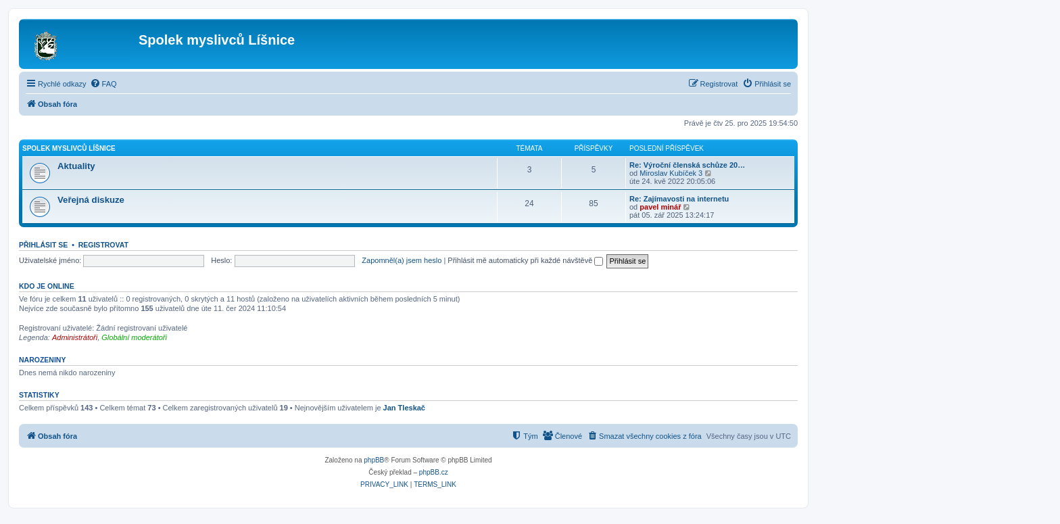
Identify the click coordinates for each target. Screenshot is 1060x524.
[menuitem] (103, 84)
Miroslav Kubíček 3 (671, 173)
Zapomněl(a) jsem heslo (401, 260)
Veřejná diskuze (90, 200)
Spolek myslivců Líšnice (69, 148)
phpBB (374, 460)
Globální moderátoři (134, 337)
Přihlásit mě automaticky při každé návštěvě (525, 260)
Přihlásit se (43, 245)
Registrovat (103, 245)
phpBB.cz (433, 472)
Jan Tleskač (404, 408)
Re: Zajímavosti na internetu (679, 199)
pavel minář (660, 207)
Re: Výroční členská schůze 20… (687, 165)
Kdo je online (46, 286)
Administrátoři (74, 337)
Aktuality (76, 166)
